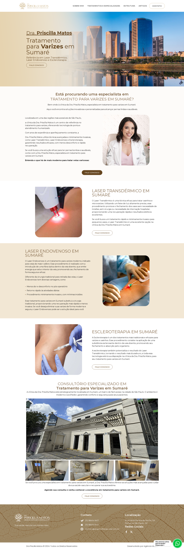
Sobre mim (78, 6)
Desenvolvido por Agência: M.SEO (142, 546)
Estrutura (129, 6)
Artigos (143, 6)
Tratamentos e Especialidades (103, 6)
